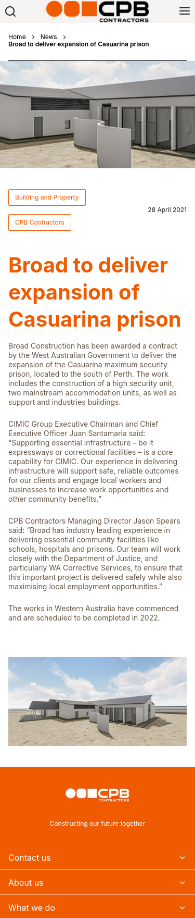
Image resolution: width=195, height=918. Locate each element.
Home (17, 37)
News (49, 37)
